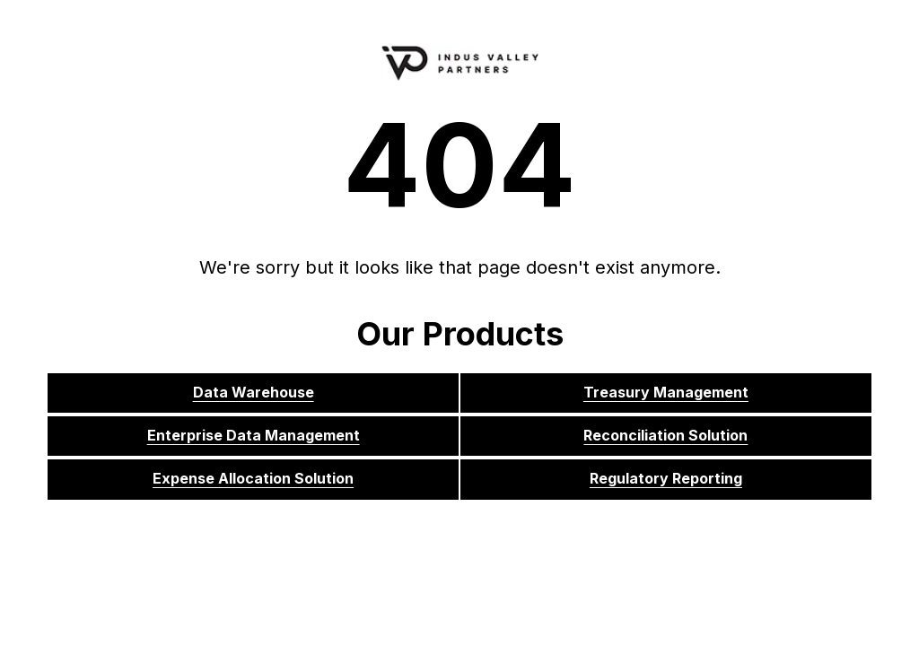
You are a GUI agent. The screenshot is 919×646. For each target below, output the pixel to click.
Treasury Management (665, 392)
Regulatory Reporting (666, 478)
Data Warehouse (253, 392)
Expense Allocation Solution (253, 478)
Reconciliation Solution (665, 435)
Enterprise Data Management (253, 435)
